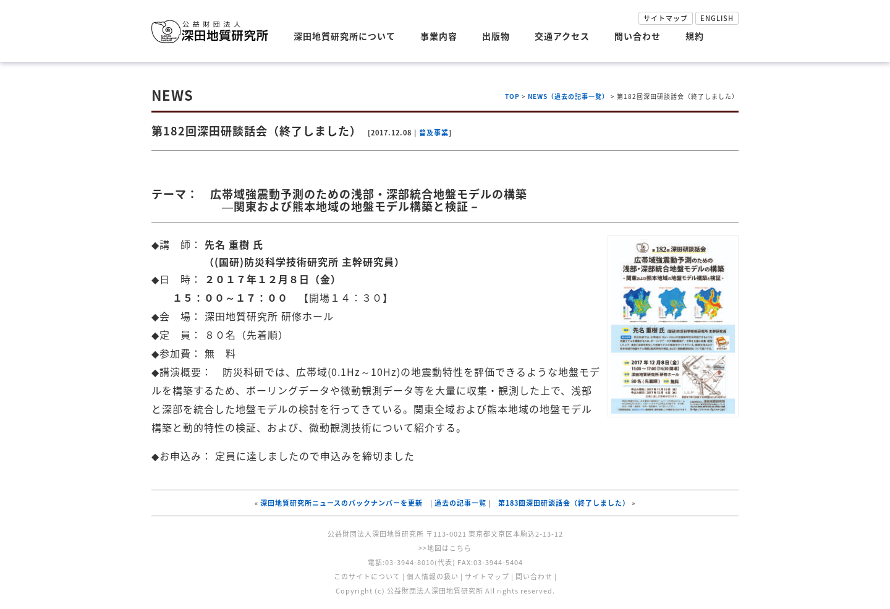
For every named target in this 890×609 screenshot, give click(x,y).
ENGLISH (717, 18)
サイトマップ (665, 18)
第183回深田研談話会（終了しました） (564, 503)
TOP (512, 96)
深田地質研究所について (345, 36)
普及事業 (434, 132)
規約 (694, 36)
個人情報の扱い (433, 576)
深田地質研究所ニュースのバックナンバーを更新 (341, 503)
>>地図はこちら (445, 548)
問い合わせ (637, 36)
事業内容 (438, 36)
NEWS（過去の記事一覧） (568, 96)
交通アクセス (562, 36)
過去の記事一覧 (460, 503)
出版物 (496, 36)
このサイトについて (367, 576)
